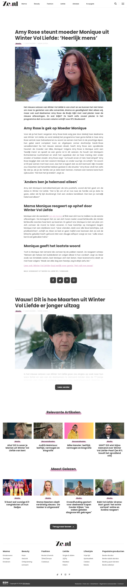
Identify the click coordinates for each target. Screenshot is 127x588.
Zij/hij (65, 558)
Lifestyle (76, 4)
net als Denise (55, 216)
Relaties (66, 562)
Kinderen (6, 562)
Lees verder (63, 387)
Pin (67, 280)
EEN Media (26, 584)
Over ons (86, 584)
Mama (24, 4)
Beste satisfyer (108, 565)
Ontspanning (27, 562)
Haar (24, 555)
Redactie (78, 584)
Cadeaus (45, 562)
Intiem (65, 565)
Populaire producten (113, 551)
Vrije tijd (87, 555)
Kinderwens (7, 555)
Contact (121, 584)
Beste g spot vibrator (110, 562)
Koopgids (90, 4)
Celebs (87, 562)
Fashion (50, 4)
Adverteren (94, 584)
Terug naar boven (62, 527)
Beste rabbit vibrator (110, 558)
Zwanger (6, 558)
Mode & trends (47, 555)
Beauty (37, 4)
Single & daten (68, 555)
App (74, 280)
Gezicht (25, 558)
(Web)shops (46, 558)
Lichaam (25, 565)
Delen (53, 280)
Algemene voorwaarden (108, 584)
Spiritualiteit (88, 558)
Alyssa (45, 43)
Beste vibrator (108, 555)
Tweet (60, 280)
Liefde (63, 4)
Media (18, 43)
